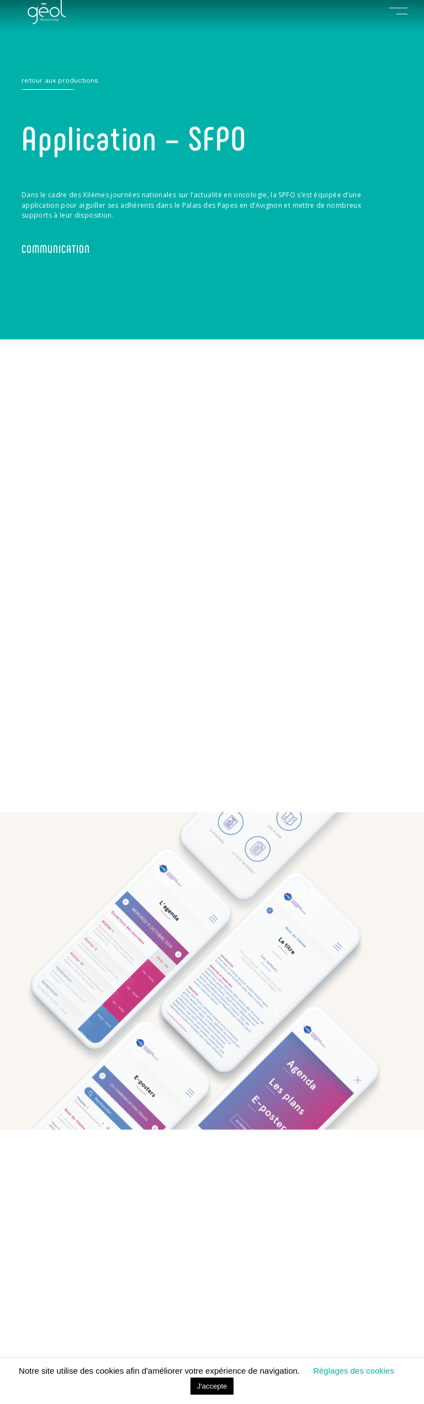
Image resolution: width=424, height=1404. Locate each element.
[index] (47, 21)
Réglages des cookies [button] (353, 1370)
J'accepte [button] (212, 1386)
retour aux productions (60, 80)
